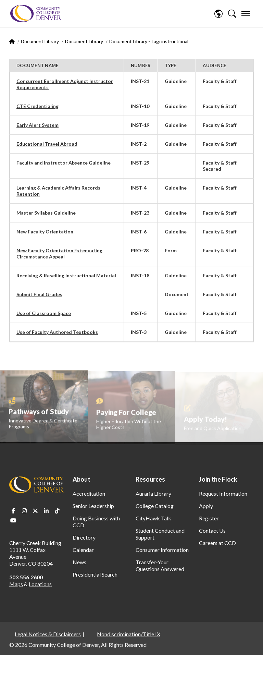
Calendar (83, 549)
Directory (84, 537)
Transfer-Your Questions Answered (160, 565)
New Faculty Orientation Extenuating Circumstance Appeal (59, 253)
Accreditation (89, 493)
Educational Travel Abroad (46, 144)
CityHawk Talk (153, 518)
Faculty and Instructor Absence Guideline (63, 163)
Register (209, 518)
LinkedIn (46, 511)
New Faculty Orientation (44, 231)
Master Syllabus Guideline (46, 213)
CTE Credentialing (37, 106)
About (81, 479)
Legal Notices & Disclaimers (48, 634)
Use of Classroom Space (43, 313)
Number (141, 65)
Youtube (13, 520)
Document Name (37, 65)
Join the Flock (218, 479)
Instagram (24, 511)
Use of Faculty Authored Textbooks (57, 332)
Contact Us (212, 530)
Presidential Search (95, 574)
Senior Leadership (93, 506)
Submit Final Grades (39, 294)
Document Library (40, 41)
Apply (206, 506)
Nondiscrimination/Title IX (128, 634)
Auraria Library (153, 493)
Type (170, 65)
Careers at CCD (217, 543)
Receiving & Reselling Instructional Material (66, 275)
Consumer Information (162, 549)
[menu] (246, 14)
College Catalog (155, 506)
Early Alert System (37, 125)
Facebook (13, 511)
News (79, 562)
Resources (150, 479)
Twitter (35, 511)
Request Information (223, 493)
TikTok (57, 511)
